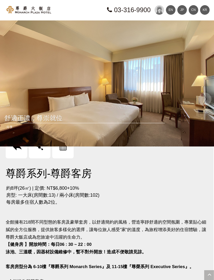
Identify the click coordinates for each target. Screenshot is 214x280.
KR (205, 10)
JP (182, 10)
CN (193, 10)
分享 (9, 127)
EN (171, 10)
